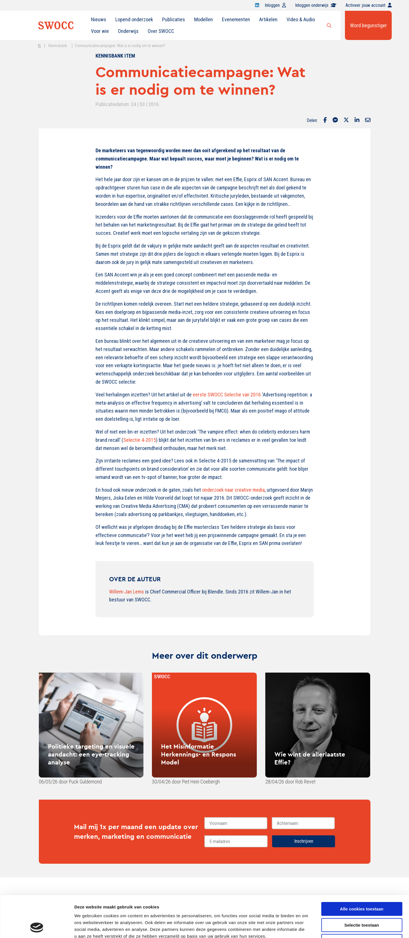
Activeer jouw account (369, 5)
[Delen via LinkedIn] (357, 120)
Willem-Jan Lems (126, 592)
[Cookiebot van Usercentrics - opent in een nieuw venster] (37, 927)
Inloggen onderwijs (315, 5)
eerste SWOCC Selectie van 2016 (227, 395)
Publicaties (173, 19)
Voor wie (100, 31)
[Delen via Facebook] (325, 120)
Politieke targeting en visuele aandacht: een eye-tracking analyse (91, 754)
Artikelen (268, 19)
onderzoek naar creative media (233, 490)
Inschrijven (303, 841)
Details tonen (306, 926)
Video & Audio (301, 19)
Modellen (203, 19)
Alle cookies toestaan (361, 870)
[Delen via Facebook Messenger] (335, 120)
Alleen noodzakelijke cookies (361, 902)
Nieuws (98, 19)
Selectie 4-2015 (139, 440)
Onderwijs (128, 31)
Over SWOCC (161, 31)
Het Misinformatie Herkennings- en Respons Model (198, 754)
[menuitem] (98, 19)
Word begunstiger (368, 25)
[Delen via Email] (367, 120)
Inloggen (275, 5)
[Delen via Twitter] (346, 120)
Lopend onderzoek (134, 19)
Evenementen (236, 19)
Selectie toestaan (361, 886)
